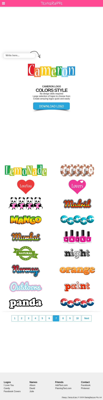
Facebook (85, 385)
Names (33, 382)
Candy (7, 388)
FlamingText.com (63, 388)
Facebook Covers (12, 391)
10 (77, 318)
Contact (85, 382)
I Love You (9, 385)
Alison (32, 385)
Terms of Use (72, 397)
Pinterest (85, 388)
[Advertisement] (51, 30)
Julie (32, 391)
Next (86, 318)
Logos (7, 382)
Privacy (64, 397)
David (32, 388)
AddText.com (61, 385)
